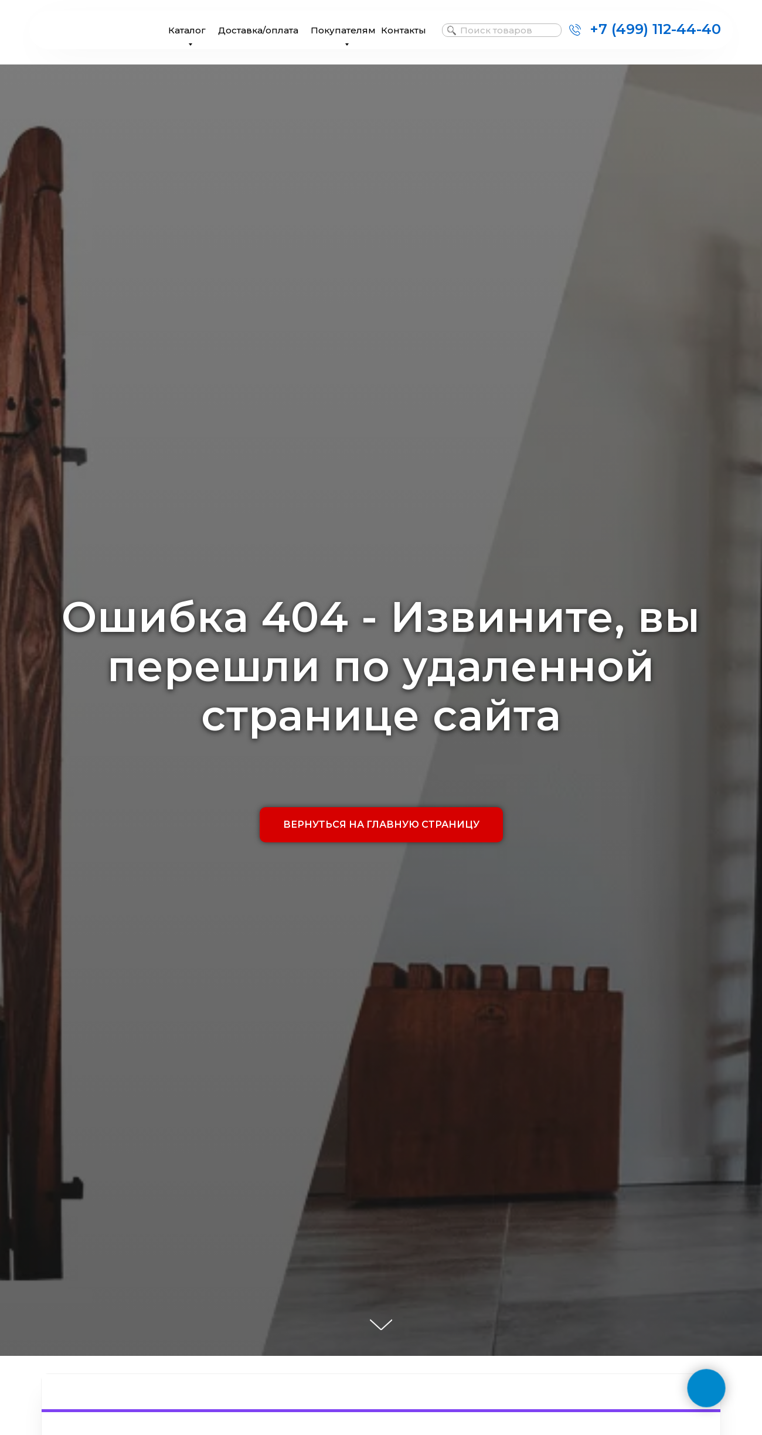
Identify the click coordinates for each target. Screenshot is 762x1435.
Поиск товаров (496, 30)
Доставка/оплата (258, 30)
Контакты (403, 30)
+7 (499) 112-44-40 (655, 29)
